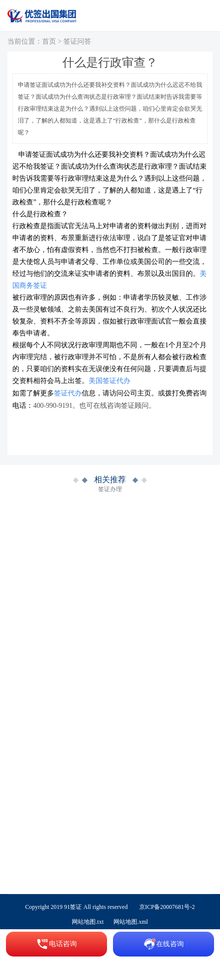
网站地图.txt (88, 921)
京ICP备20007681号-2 (167, 906)
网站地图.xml (130, 921)
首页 (49, 41)
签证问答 (77, 41)
